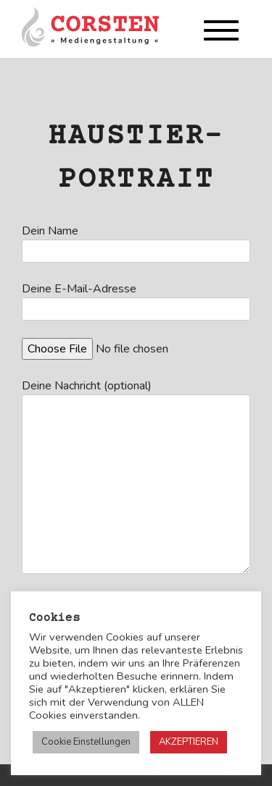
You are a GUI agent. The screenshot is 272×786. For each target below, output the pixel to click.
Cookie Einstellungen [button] (86, 741)
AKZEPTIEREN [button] (188, 741)
